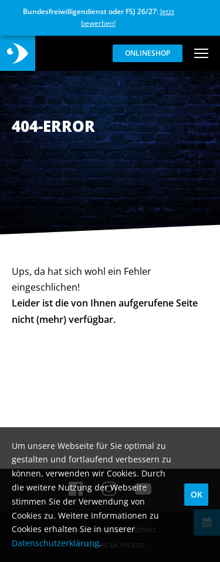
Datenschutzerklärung (55, 543)
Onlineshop (147, 53)
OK (196, 494)
